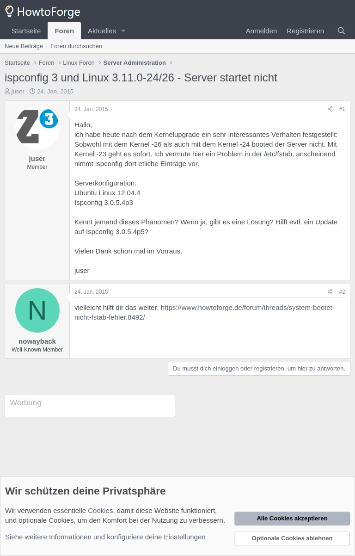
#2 (342, 292)
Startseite (26, 31)
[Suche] (341, 30)
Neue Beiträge (24, 46)
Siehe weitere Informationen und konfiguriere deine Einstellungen (105, 537)
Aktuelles (102, 31)
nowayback (37, 341)
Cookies (100, 510)
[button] (123, 30)
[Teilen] (330, 109)
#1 (342, 109)
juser (18, 91)
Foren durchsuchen (76, 46)
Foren (64, 31)
